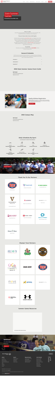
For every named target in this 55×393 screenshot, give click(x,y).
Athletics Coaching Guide (26, 312)
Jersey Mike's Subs (28, 38)
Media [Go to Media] (46, 1)
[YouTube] (48, 379)
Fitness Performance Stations (27, 217)
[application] (27, 338)
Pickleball (10, 152)
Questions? (7, 357)
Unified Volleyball (22, 152)
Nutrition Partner (12, 233)
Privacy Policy (3, 386)
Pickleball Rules (24, 316)
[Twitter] (50, 376)
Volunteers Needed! (10, 164)
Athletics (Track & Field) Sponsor (27, 203)
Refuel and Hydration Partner (43, 219)
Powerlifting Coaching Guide (11, 320)
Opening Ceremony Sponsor (27, 187)
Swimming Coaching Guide (42, 320)
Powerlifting (45, 145)
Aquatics (10, 145)
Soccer (33, 152)
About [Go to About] (24, 1)
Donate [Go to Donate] (50, 1)
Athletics (21, 145)
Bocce (33, 145)
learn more (31, 103)
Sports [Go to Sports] (27, 1)
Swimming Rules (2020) (26, 320)
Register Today (7, 166)
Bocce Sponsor (43, 202)
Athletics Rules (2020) (10, 312)
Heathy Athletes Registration (37, 98)
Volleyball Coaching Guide (26, 325)
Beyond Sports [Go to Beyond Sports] (32, 1)
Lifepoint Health (31, 42)
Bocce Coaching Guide (10, 316)
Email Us (6, 363)
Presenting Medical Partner (12, 206)
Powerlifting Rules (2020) (42, 316)
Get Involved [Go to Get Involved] (38, 1)
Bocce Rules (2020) (40, 312)
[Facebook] (48, 376)
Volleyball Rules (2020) (10, 325)
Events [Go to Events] (43, 1)
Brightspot (9, 387)
